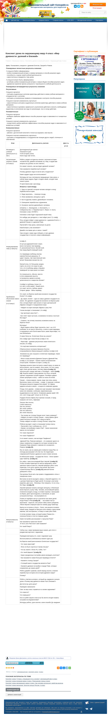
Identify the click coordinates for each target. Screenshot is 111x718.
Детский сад (15, 20)
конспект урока (33, 672)
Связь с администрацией (97, 702)
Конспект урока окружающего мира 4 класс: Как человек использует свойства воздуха (34, 683)
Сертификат (99, 20)
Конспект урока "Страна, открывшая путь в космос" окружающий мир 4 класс (31, 679)
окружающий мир (22, 672)
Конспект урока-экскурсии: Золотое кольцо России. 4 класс (25, 685)
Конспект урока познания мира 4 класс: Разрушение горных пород (28, 681)
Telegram (78, 6)
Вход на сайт (98, 4)
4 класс (41, 672)
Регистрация (97, 8)
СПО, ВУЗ (70, 20)
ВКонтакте (75, 6)
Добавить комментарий (14, 694)
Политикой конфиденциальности (51, 711)
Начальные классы (29, 20)
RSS (81, 6)
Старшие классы (58, 20)
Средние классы (44, 20)
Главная (6, 20)
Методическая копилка (84, 20)
